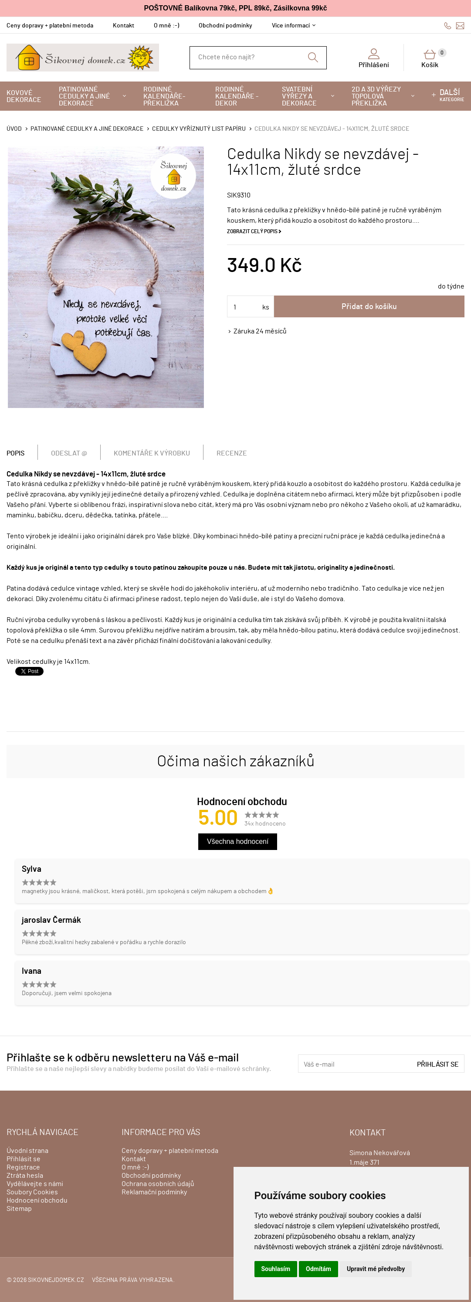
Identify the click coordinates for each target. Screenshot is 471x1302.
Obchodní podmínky (225, 26)
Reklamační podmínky (154, 1192)
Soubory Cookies (32, 1192)
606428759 (447, 25)
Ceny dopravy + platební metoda (50, 26)
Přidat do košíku (369, 307)
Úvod (14, 129)
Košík (434, 58)
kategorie (452, 95)
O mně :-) (166, 26)
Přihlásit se (438, 1064)
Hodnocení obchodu (37, 1200)
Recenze (232, 453)
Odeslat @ (69, 453)
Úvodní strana (27, 1150)
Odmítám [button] (318, 1268)
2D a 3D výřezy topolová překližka (376, 96)
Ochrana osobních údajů (158, 1183)
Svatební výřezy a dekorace (299, 96)
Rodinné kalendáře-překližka (164, 96)
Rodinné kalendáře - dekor (236, 96)
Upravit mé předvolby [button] (376, 1268)
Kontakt (123, 26)
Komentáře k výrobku (152, 453)
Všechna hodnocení (237, 841)
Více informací (291, 26)
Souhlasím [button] (276, 1268)
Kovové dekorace (24, 96)
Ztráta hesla (25, 1175)
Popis (15, 453)
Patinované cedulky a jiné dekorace (84, 96)
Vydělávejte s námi (35, 1183)
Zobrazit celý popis (252, 231)
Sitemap (19, 1208)
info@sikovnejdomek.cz (460, 25)
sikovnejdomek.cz (56, 1280)
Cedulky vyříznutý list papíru (199, 129)
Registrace (23, 1167)
